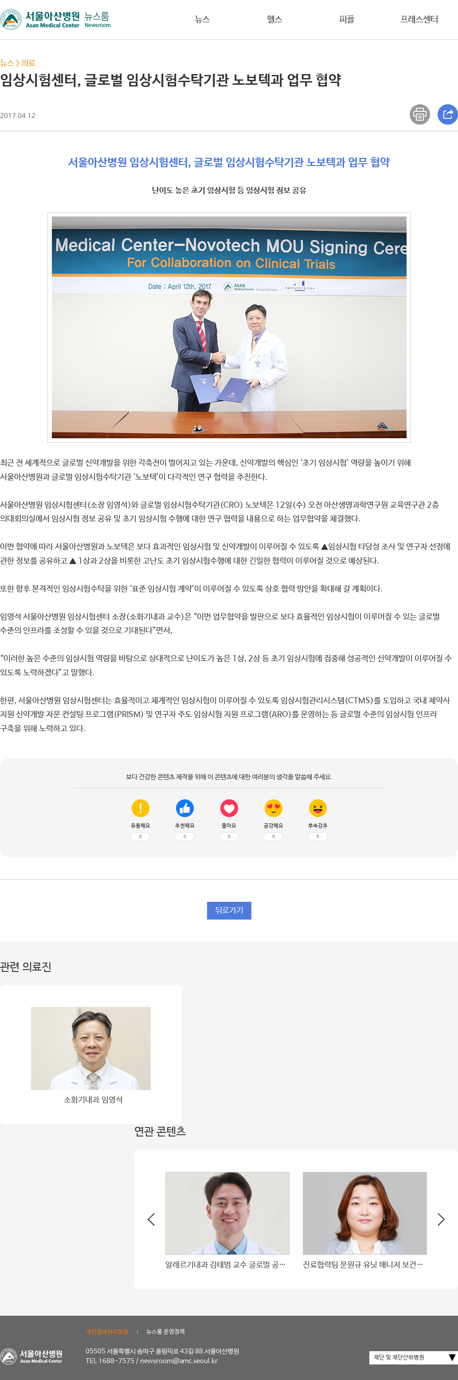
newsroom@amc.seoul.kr (179, 1361)
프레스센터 (419, 20)
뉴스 (202, 20)
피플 (346, 20)
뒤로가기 (229, 910)
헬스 (274, 20)
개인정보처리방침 (107, 1332)
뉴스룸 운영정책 (165, 1332)
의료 (28, 63)
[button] (436, 1223)
